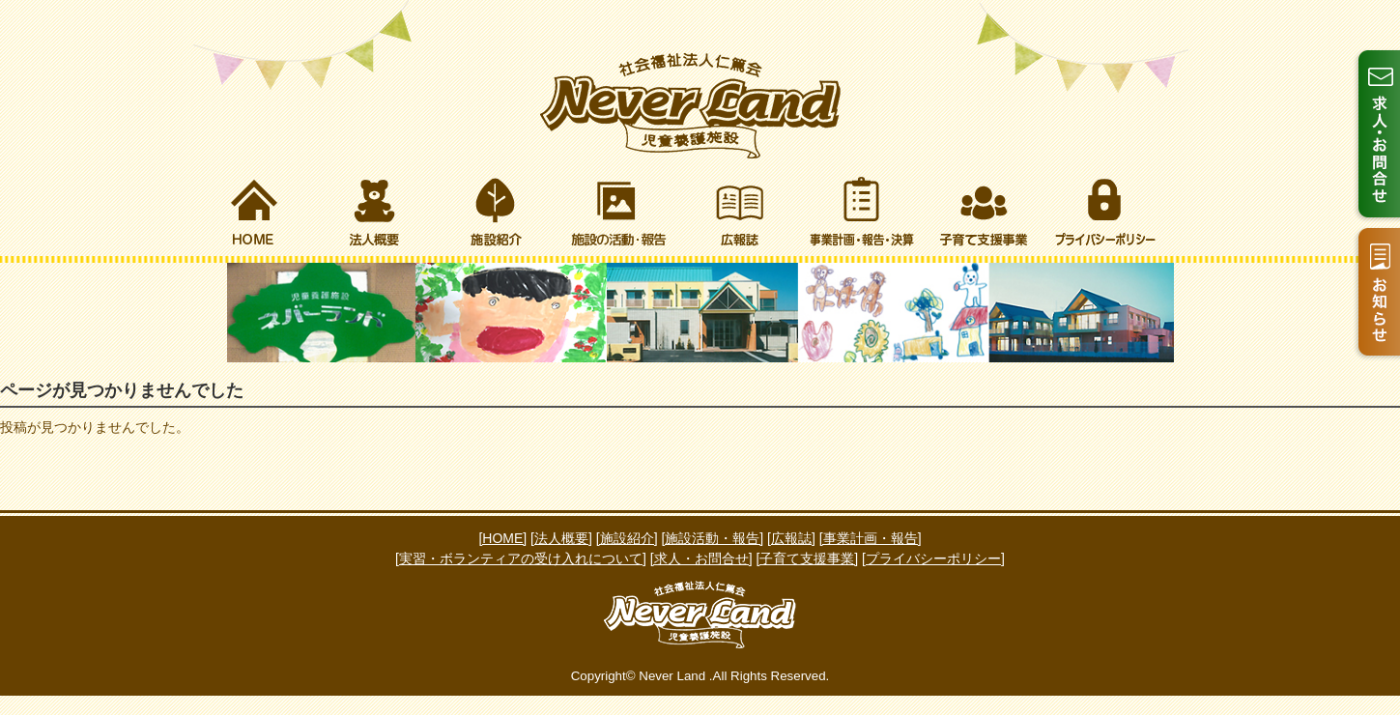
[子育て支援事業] (807, 558)
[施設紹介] (627, 538)
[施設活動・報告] (712, 538)
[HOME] (502, 538)
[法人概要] (561, 538)
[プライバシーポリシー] (933, 558)
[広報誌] (791, 538)
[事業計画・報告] (870, 538)
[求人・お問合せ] (701, 558)
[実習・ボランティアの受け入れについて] (520, 558)
